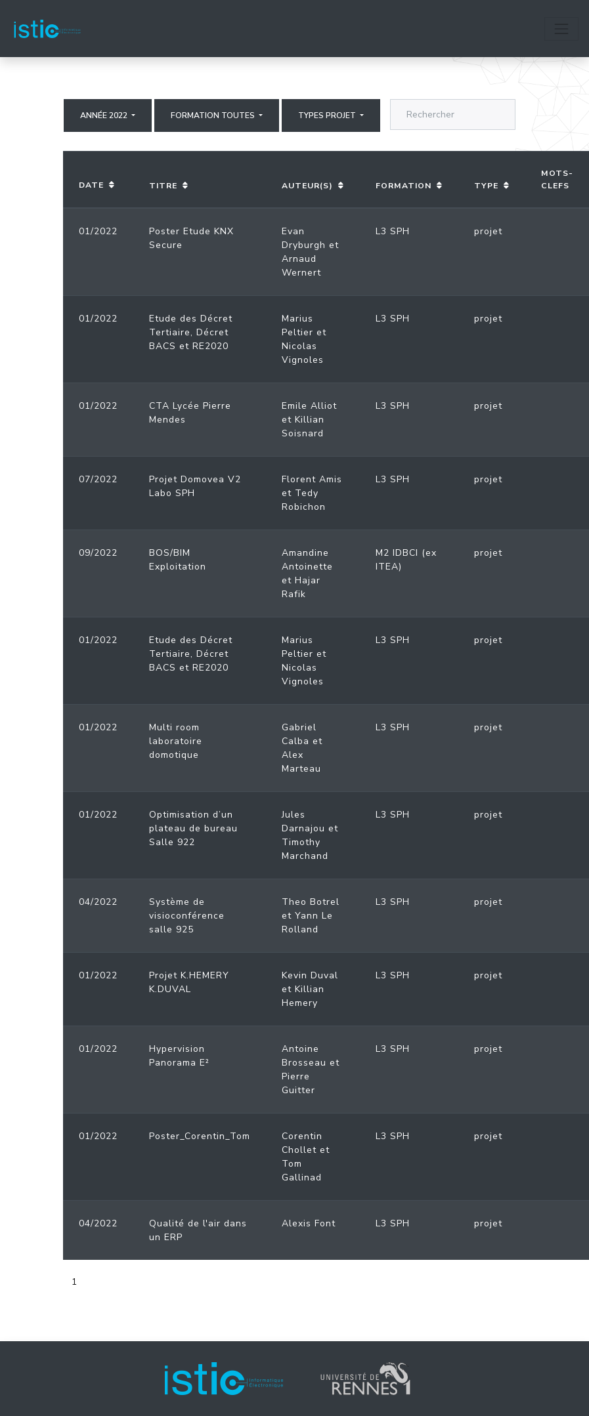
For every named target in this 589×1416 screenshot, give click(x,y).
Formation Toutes (214, 115)
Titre (163, 185)
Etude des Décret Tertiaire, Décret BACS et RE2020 (190, 332)
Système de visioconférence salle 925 (187, 916)
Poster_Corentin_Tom (199, 1136)
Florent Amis (312, 479)
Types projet (328, 115)
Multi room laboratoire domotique (175, 741)
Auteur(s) (307, 185)
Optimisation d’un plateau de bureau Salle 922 (193, 828)
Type (486, 185)
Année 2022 (104, 115)
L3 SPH (393, 231)
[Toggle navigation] (561, 29)
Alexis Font (309, 1223)
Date (91, 185)
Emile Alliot (309, 406)
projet (488, 231)
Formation (403, 185)
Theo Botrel (310, 902)
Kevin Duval (310, 975)
